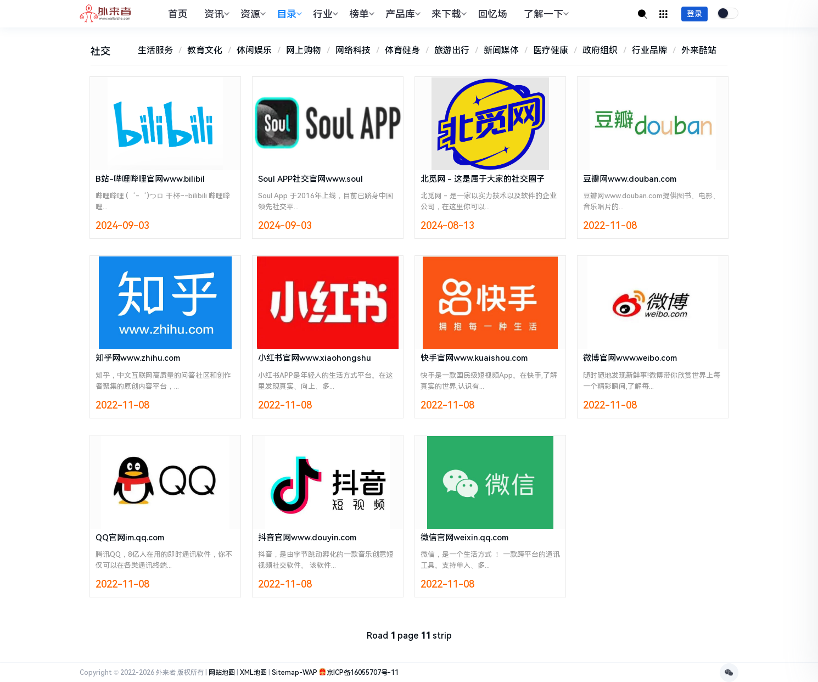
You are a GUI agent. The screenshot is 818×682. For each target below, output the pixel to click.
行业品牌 (649, 50)
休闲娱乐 (254, 50)
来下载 (448, 14)
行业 (324, 14)
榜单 (360, 14)
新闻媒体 (501, 50)
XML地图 (253, 673)
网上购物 (303, 50)
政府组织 (600, 50)
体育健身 (402, 50)
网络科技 (353, 50)
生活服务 (155, 50)
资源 (251, 14)
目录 (288, 14)
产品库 (401, 14)
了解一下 (545, 14)
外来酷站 (698, 50)
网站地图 (222, 673)
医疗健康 (550, 50)
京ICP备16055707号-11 (363, 673)
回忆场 (492, 14)
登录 (694, 13)
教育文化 (204, 50)
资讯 (215, 14)
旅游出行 (451, 50)
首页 (178, 14)
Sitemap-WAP (294, 673)
